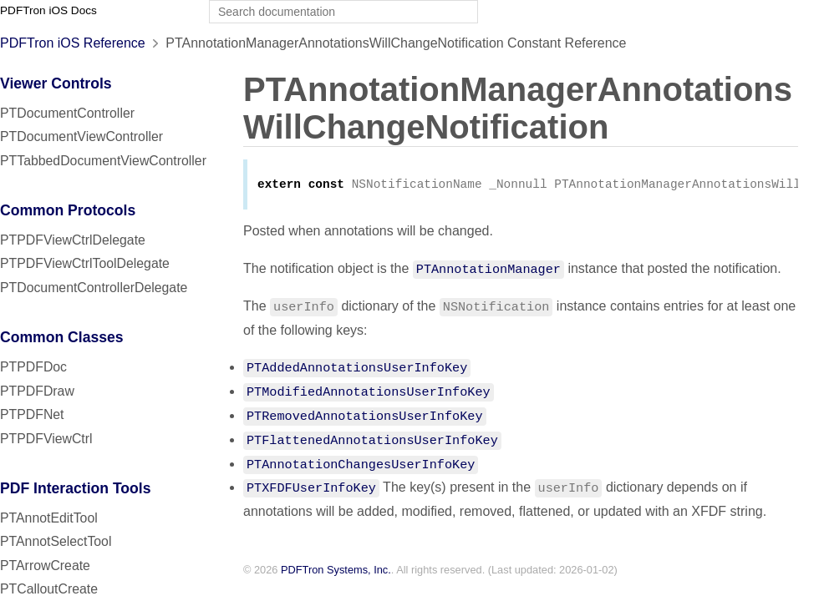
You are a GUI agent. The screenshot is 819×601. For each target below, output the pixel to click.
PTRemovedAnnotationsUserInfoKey (365, 416)
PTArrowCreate (45, 565)
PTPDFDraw (37, 391)
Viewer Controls (56, 83)
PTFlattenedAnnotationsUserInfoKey (372, 440)
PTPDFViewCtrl (46, 439)
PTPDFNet (32, 414)
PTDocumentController (67, 113)
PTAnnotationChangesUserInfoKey (361, 465)
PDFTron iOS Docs (48, 10)
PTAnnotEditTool (49, 518)
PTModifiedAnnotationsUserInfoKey (369, 392)
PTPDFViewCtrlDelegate (72, 240)
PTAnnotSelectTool (55, 541)
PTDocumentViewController (81, 136)
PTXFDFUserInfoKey (311, 488)
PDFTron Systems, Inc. (336, 571)
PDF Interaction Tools (75, 488)
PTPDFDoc (33, 367)
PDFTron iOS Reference (72, 43)
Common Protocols (67, 210)
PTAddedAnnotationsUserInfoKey (357, 368)
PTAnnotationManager (488, 269)
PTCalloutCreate (49, 589)
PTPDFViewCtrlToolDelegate (85, 263)
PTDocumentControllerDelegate (93, 287)
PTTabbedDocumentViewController (103, 161)
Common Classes (62, 337)
